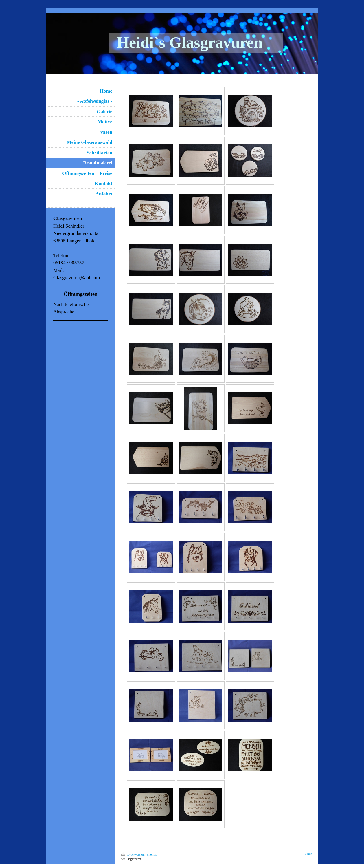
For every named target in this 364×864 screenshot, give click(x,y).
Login (308, 853)
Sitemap (152, 854)
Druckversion (133, 854)
